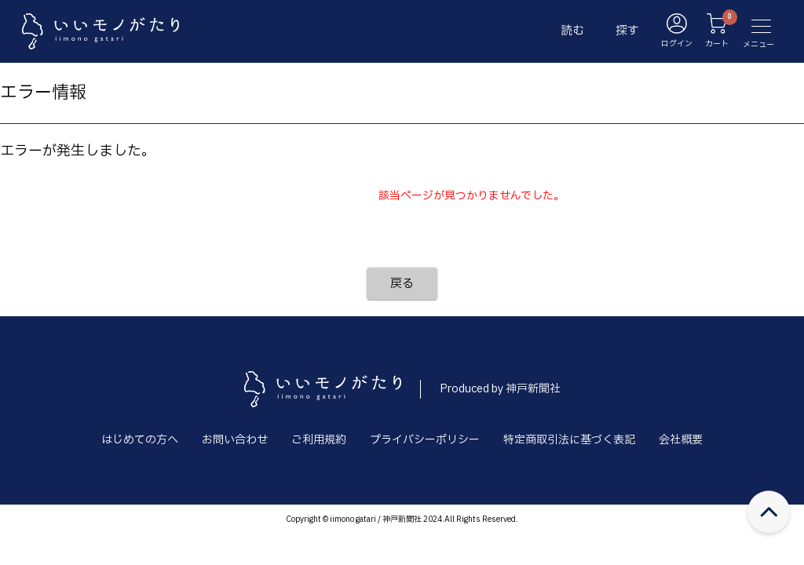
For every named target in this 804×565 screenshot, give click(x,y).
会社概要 (681, 440)
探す (627, 31)
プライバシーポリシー (425, 440)
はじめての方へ (139, 440)
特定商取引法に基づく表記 (569, 440)
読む (572, 31)
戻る (402, 284)
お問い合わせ (235, 440)
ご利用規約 (318, 440)
